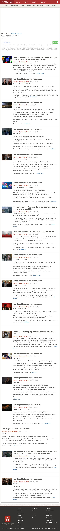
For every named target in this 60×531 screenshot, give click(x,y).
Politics (47, 5)
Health (22, 5)
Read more (40, 73)
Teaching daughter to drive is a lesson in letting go (33, 231)
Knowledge (40, 5)
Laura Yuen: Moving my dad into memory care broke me (34, 332)
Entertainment (14, 5)
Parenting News (24, 62)
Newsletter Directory (51, 522)
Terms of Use (47, 528)
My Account (49, 515)
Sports (53, 5)
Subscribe (55, 42)
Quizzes (34, 517)
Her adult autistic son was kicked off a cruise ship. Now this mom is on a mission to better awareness (35, 452)
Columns (34, 515)
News (33, 510)
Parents (15, 62)
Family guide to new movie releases (27, 79)
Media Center (49, 520)
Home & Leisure (31, 5)
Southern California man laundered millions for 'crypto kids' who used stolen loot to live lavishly (35, 58)
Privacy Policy (40, 528)
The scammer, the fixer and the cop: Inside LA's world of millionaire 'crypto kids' (35, 208)
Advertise (33, 528)
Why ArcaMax (49, 517)
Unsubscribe (55, 528)
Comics (34, 513)
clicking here (9, 50)
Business (7, 5)
